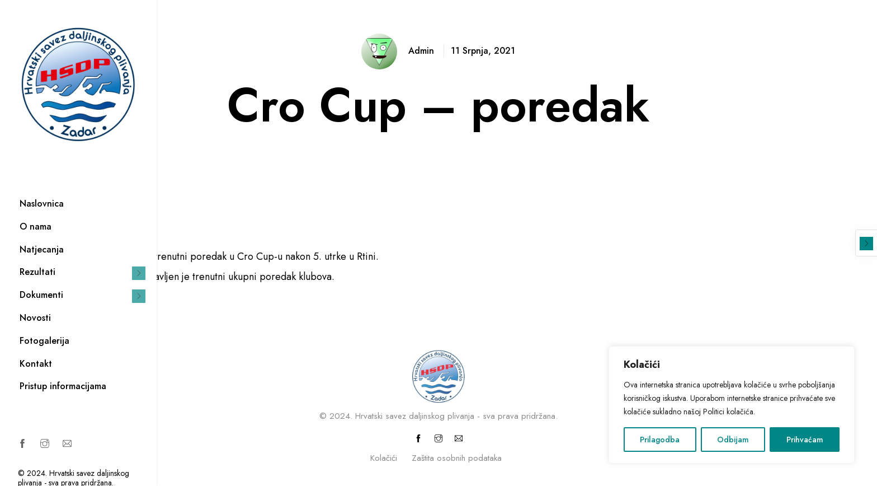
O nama (35, 226)
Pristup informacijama (63, 386)
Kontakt (36, 363)
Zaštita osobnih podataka (457, 458)
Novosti (35, 317)
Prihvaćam (804, 439)
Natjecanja (42, 249)
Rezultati (37, 271)
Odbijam (733, 439)
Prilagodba (660, 439)
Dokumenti (41, 294)
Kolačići (383, 458)
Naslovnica (42, 203)
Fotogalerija (44, 340)
